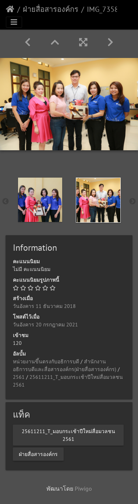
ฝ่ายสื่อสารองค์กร (50, 9)
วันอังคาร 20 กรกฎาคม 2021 (45, 324)
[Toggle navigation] (14, 22)
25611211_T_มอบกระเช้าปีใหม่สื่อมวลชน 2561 (68, 435)
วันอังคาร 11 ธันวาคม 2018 (44, 306)
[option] (40, 200)
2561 (19, 377)
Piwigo (83, 488)
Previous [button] (5, 201)
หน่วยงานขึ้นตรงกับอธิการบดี (46, 361)
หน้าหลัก (10, 9)
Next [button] (132, 201)
